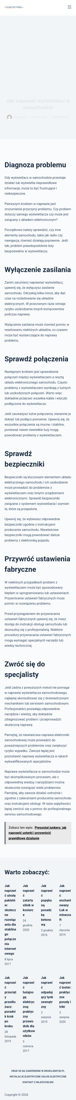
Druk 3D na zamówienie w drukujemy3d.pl (37, 1071)
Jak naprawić (60, 117)
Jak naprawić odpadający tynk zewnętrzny (47, 992)
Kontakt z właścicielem (38, 1082)
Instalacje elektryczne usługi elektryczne (38, 1076)
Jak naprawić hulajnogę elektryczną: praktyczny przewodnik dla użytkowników (29, 1007)
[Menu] (69, 7)
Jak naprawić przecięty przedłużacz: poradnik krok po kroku (10, 1002)
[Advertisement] (38, 46)
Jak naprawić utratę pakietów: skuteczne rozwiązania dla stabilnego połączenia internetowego (10, 919)
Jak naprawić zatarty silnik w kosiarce (28, 900)
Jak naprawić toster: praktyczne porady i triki (65, 992)
